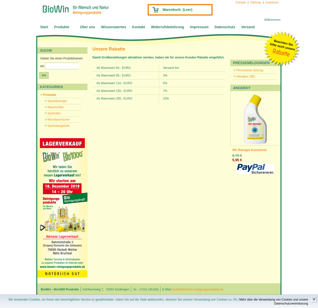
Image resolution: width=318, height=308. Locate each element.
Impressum (199, 27)
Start (44, 27)
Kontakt (241, 2)
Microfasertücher (58, 119)
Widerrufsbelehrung (167, 27)
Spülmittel (54, 113)
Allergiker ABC (245, 76)
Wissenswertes (113, 27)
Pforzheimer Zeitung (249, 70)
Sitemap (255, 2)
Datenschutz (225, 27)
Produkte (61, 27)
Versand (248, 27)
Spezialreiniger (57, 101)
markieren (271, 2)
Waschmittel (55, 107)
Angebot (241, 88)
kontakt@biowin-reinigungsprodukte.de (197, 289)
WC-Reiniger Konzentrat (249, 150)
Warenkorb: (177, 10)
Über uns (87, 27)
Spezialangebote (58, 126)
